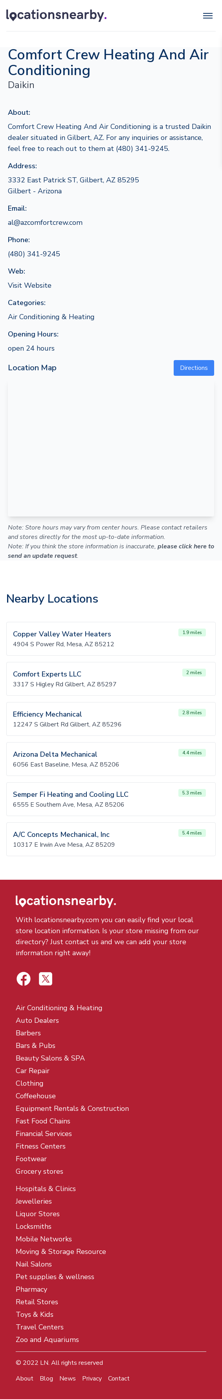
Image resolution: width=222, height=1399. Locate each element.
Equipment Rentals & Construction (72, 1108)
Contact (119, 1378)
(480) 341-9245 (34, 254)
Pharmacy (31, 1289)
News (67, 1378)
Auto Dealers (37, 1020)
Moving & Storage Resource (61, 1251)
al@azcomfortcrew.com (45, 222)
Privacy (92, 1378)
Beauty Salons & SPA (50, 1058)
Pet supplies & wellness (55, 1276)
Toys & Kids (34, 1314)
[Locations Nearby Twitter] (23, 979)
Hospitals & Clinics (46, 1188)
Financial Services (44, 1133)
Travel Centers (40, 1327)
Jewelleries (34, 1201)
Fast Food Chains (43, 1121)
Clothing (30, 1083)
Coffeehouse (36, 1096)
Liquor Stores (38, 1214)
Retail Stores (37, 1302)
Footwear (31, 1159)
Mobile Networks (44, 1239)
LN (44, 1363)
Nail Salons (34, 1264)
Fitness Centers (41, 1146)
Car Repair (33, 1070)
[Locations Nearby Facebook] (45, 979)
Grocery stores (39, 1171)
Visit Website (29, 285)
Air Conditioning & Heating (51, 317)
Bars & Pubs (35, 1045)
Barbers (28, 1033)
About (24, 1378)
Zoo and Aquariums (47, 1339)
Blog (46, 1378)
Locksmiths (33, 1226)
